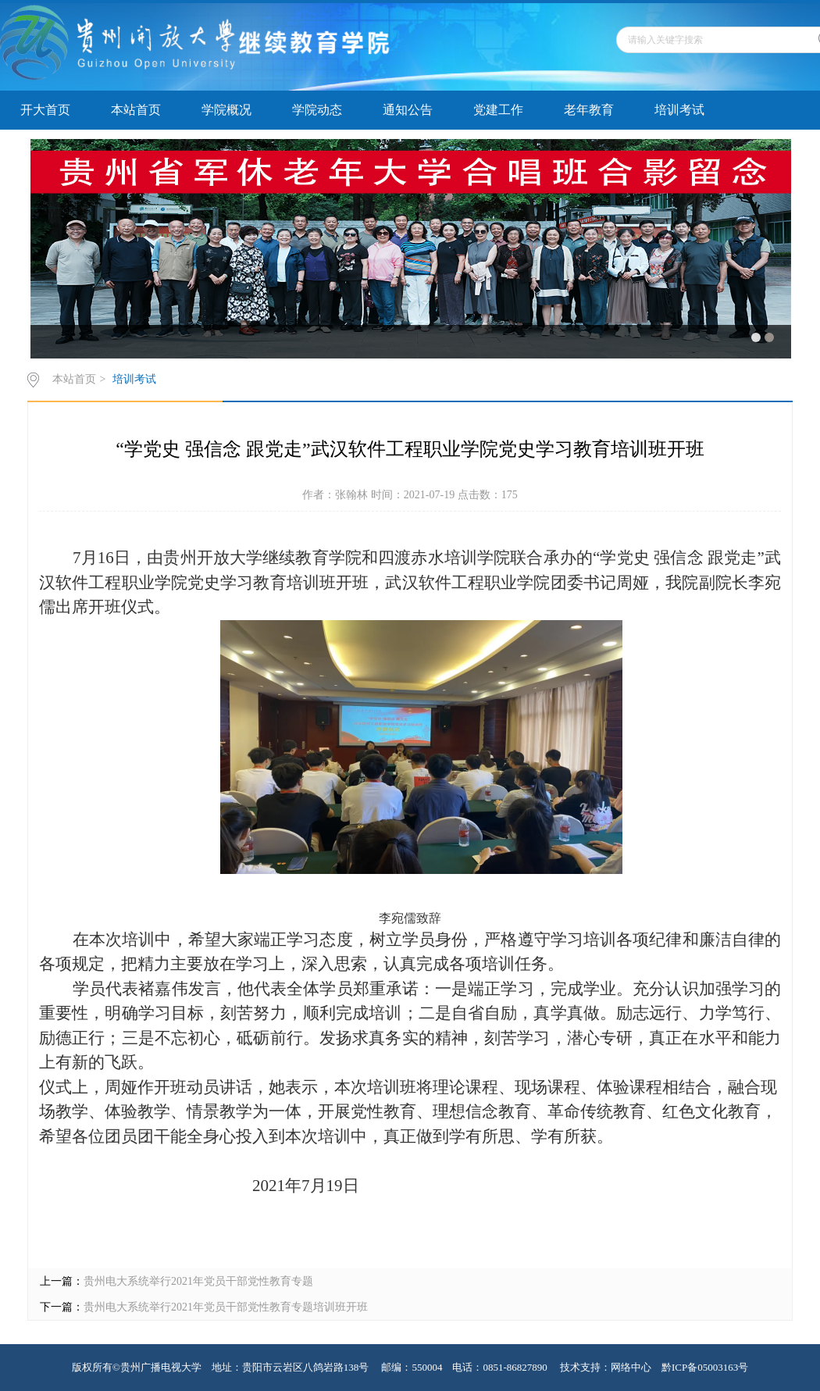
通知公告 (408, 109)
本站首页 (136, 109)
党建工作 (498, 109)
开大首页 (45, 109)
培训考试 (679, 109)
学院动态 (317, 109)
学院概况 (226, 109)
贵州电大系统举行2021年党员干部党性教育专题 (198, 1281)
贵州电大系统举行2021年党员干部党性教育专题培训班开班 (226, 1307)
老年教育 (589, 109)
